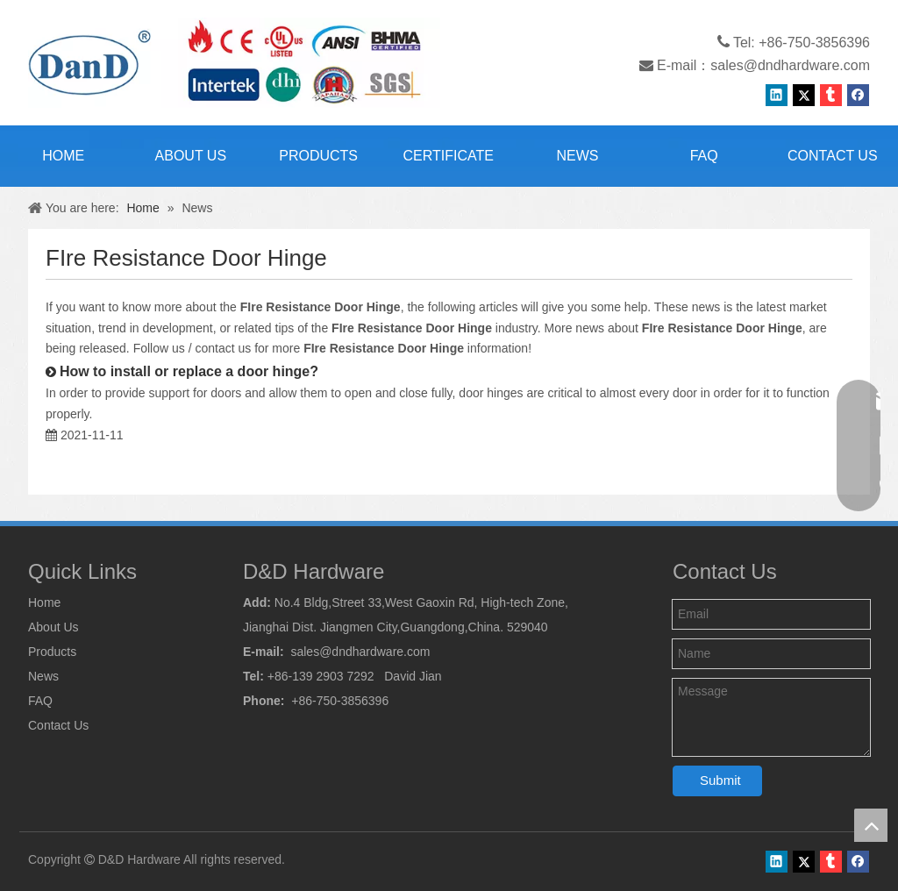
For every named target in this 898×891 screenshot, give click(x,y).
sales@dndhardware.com (790, 65)
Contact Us (58, 725)
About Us (53, 627)
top (870, 825)
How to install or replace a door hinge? (189, 371)
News (43, 676)
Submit (720, 780)
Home (44, 602)
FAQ (40, 701)
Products (52, 652)
